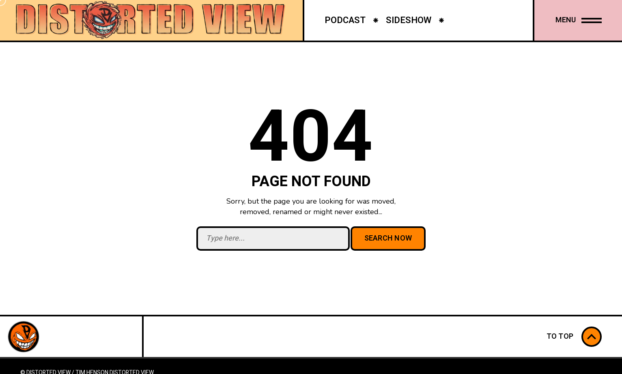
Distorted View (132, 369)
